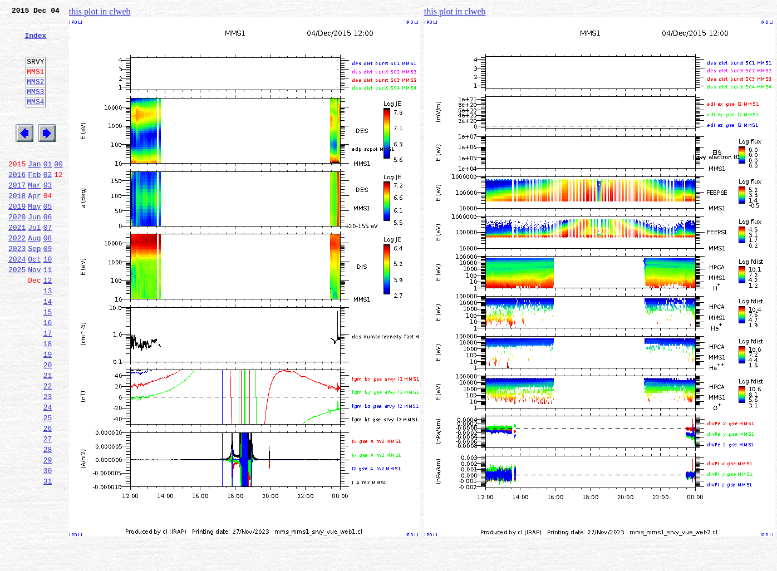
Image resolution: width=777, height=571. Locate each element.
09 (47, 288)
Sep (34, 288)
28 (47, 521)
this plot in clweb (100, 11)
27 (47, 509)
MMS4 (35, 120)
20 (47, 423)
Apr (34, 227)
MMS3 (35, 108)
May (34, 239)
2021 (17, 264)
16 (47, 374)
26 (47, 496)
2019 (17, 239)
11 (47, 313)
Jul (34, 264)
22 (47, 447)
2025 (17, 313)
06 (47, 252)
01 (47, 190)
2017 (17, 215)
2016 (17, 203)
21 (47, 435)
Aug (34, 276)
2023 (17, 288)
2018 (17, 227)
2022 (17, 276)
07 (47, 264)
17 (47, 386)
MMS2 (35, 96)
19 (47, 411)
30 (47, 545)
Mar (34, 215)
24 (47, 472)
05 (47, 239)
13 (47, 337)
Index (35, 42)
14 (47, 349)
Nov (34, 313)
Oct (34, 301)
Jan (34, 190)
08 (47, 276)
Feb (34, 203)
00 (58, 190)
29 (47, 533)
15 (47, 362)
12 (47, 325)
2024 (17, 301)
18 (47, 398)
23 (47, 460)
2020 (17, 252)
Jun (34, 252)
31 (47, 558)
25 (47, 484)
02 (47, 203)
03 (47, 215)
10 (47, 301)
